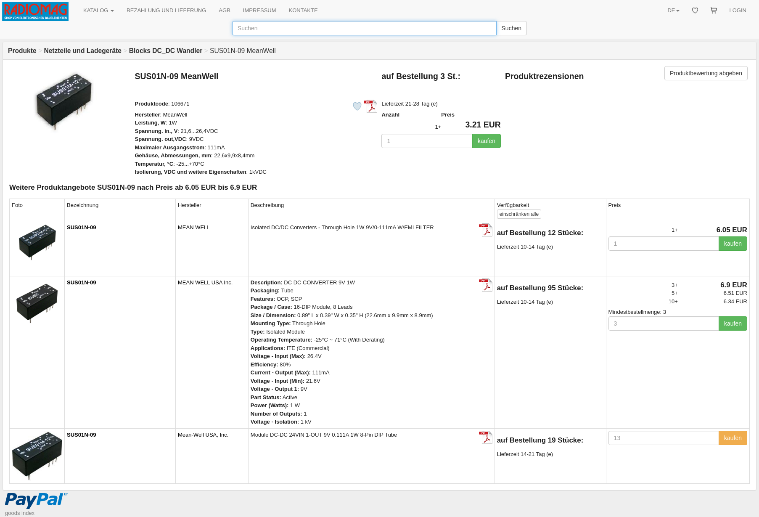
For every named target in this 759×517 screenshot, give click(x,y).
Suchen (511, 28)
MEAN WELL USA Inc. (205, 282)
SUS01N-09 (81, 227)
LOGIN (738, 10)
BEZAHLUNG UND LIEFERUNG (166, 10)
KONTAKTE (303, 10)
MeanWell (175, 114)
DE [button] (673, 10)
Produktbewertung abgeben (706, 73)
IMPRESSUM (259, 10)
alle (519, 214)
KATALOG (98, 10)
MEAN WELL (194, 227)
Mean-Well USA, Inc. (203, 435)
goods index (19, 513)
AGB (224, 10)
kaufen (486, 141)
